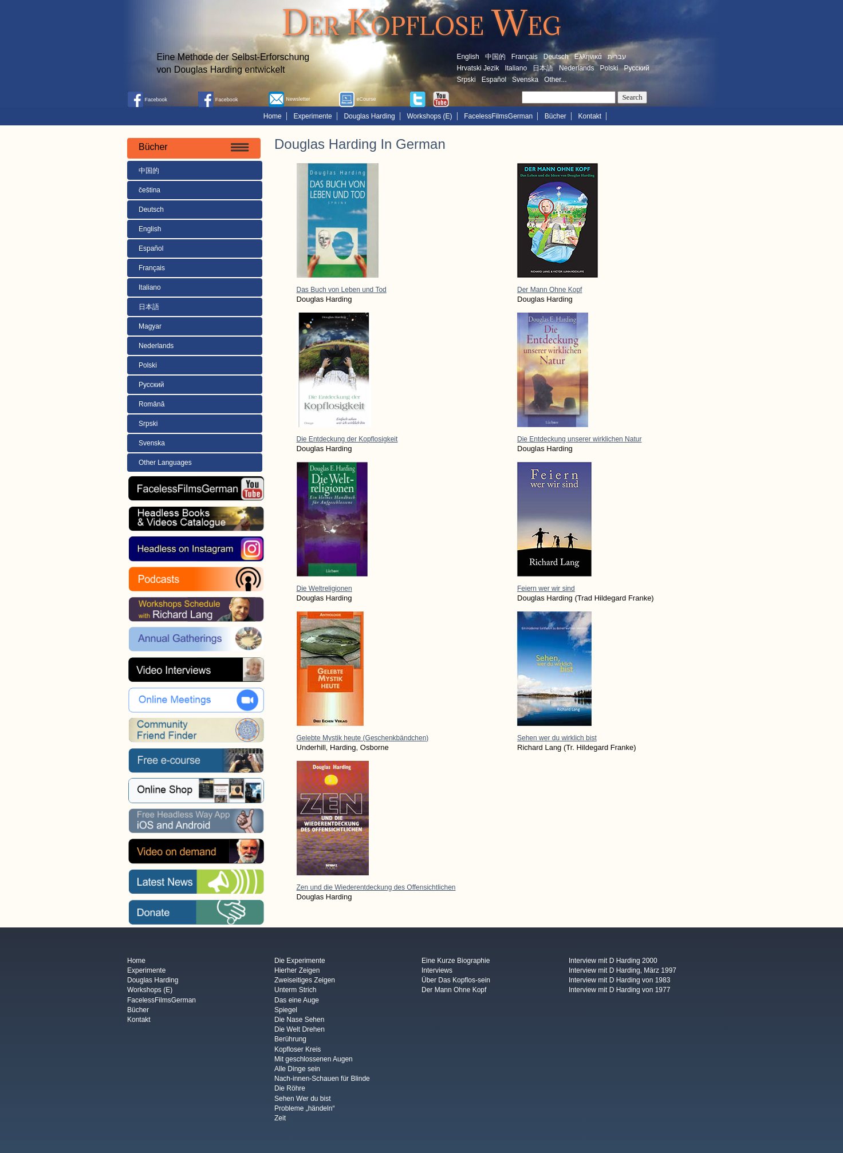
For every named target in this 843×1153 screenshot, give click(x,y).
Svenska (525, 80)
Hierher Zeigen (297, 970)
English (467, 57)
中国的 (495, 57)
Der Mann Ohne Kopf (549, 290)
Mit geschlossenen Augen (313, 1059)
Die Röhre (289, 1089)
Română (151, 404)
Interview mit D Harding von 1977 (619, 990)
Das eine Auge (296, 1000)
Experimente (312, 116)
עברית (617, 57)
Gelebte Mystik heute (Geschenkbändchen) (363, 738)
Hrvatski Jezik (477, 68)
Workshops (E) (429, 116)
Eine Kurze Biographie (456, 961)
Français (524, 57)
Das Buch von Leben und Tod (342, 290)
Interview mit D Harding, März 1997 (622, 970)
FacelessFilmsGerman (498, 116)
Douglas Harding (369, 116)
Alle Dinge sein (297, 1069)
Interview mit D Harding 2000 (613, 961)
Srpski (465, 80)
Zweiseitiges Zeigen (304, 980)
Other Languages (165, 463)
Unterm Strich (295, 990)
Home (272, 116)
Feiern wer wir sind (546, 589)
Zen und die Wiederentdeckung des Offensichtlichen (376, 887)
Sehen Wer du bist (302, 1099)
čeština (149, 190)
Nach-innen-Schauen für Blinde (322, 1079)
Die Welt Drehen (299, 1030)
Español (494, 80)
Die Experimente (299, 961)
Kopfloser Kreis (297, 1049)
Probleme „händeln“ (304, 1108)
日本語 (543, 68)
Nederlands (576, 68)
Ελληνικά (588, 57)
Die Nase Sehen (299, 1020)
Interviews (437, 970)
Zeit (280, 1119)
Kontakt (590, 116)
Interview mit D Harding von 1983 (619, 980)
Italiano (516, 68)
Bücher (555, 116)
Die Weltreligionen (324, 589)
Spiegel (285, 1010)
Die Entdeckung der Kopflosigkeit (347, 439)
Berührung (290, 1040)
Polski (609, 68)
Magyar (150, 326)
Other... (555, 80)
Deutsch (556, 57)
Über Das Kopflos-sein (456, 980)
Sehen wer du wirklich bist (557, 738)
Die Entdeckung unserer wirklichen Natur (579, 439)
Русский (636, 68)
